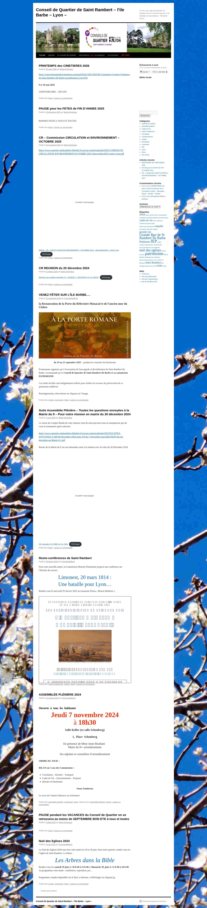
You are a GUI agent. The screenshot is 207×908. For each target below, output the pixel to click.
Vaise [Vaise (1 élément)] (151, 266)
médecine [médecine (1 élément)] (157, 247)
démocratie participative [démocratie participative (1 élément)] (146, 226)
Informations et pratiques (92, 55)
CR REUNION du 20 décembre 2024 (64, 268)
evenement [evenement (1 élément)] (142, 229)
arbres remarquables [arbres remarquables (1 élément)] (161, 215)
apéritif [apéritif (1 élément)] (152, 215)
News (50, 98)
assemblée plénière (55, 802)
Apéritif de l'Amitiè (148, 124)
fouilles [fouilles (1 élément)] (155, 229)
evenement (59, 400)
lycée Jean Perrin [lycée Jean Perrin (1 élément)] (144, 247)
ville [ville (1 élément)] (154, 266)
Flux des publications (149, 276)
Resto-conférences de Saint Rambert (65, 558)
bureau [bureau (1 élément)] (166, 217)
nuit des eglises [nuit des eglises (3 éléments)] (150, 250)
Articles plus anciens (48, 891)
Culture (51, 400)
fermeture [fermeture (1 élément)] (149, 229)
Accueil (42, 55)
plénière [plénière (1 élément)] (141, 257)
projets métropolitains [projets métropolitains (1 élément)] (146, 260)
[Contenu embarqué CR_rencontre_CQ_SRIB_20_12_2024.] (85, 495)
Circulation (146, 134)
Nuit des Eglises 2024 (54, 841)
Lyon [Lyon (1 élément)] (152, 247)
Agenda (51, 55)
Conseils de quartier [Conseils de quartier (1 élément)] (145, 223)
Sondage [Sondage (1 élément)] (142, 266)
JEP (143, 147)
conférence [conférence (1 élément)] (159, 221)
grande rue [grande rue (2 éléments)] (145, 231)
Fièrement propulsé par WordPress (154, 901)
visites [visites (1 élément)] (165, 266)
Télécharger (46, 254)
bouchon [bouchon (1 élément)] (161, 217)
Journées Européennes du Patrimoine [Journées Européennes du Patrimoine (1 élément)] (150, 245)
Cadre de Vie (146, 129)
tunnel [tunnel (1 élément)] (147, 266)
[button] (145, 71)
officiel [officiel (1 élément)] (164, 251)
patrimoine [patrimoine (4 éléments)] (154, 253)
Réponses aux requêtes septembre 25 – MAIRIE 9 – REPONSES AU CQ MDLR (68, 277)
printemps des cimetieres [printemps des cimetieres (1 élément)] (152, 257)
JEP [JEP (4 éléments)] (153, 241)
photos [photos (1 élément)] (166, 254)
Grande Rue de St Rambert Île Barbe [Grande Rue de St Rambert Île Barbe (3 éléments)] (152, 236)
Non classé (145, 155)
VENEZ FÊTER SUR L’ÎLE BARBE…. (64, 294)
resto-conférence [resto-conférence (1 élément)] (158, 260)
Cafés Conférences (55, 684)
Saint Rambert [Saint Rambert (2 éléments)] (153, 262)
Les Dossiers (113, 55)
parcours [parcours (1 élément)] (142, 254)
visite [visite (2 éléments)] (159, 265)
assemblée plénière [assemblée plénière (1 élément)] (152, 217)
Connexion (145, 274)
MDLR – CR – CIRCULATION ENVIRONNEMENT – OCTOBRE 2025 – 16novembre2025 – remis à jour (79, 250)
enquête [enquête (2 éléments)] (159, 226)
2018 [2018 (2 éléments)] (142, 214)
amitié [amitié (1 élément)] (147, 215)
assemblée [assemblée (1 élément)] (142, 217)
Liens (144, 150)
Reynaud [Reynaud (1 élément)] (142, 263)
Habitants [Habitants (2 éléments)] (144, 241)
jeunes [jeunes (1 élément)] (159, 242)
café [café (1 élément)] (154, 221)
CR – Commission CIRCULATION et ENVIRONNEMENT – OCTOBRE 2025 (155, 175)
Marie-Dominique (66, 69)
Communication (147, 137)
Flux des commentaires (150, 279)
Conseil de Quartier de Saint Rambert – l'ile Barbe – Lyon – (64, 901)
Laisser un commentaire (63, 98)
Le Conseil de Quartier (66, 55)
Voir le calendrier (160, 72)
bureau (108, 802)
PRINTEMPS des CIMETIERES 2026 (64, 65)
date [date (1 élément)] (153, 223)
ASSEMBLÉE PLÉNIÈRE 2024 (60, 694)
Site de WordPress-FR (149, 282)
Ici (114, 877)
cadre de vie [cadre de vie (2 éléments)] (146, 220)
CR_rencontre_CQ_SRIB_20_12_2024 (53, 544)
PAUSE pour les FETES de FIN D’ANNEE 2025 (71, 108)
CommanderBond (71, 298)
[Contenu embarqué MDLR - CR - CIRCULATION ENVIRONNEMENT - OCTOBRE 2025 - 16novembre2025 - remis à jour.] (85, 202)
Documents (146, 142)
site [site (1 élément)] (162, 263)
